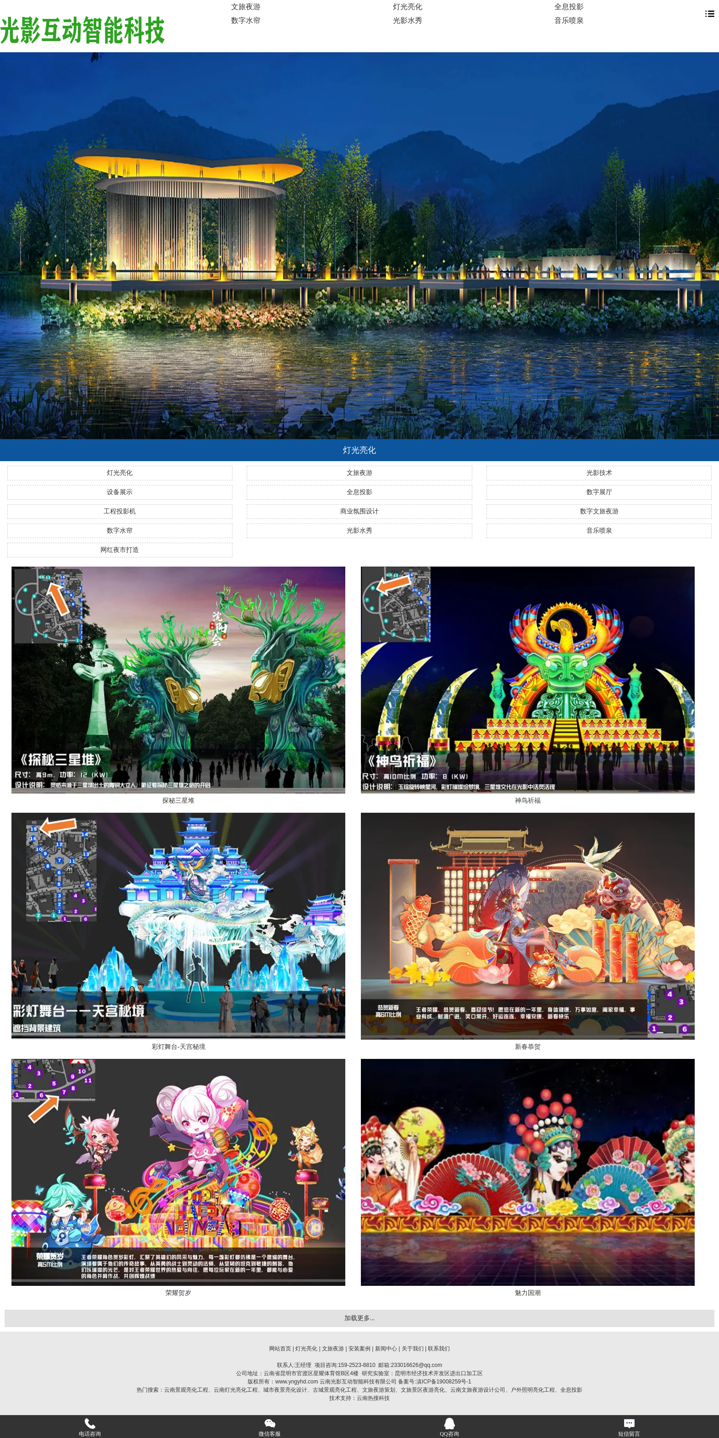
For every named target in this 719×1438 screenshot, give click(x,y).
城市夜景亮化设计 (285, 1390)
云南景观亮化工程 (186, 1390)
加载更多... (359, 1318)
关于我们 (413, 1348)
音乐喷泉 (569, 20)
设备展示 (120, 492)
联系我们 (439, 1348)
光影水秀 (407, 20)
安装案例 (359, 1348)
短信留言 (629, 1427)
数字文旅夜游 (599, 511)
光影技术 (599, 472)
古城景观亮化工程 (335, 1390)
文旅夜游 (245, 7)
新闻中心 (386, 1348)
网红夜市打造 (119, 549)
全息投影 (569, 7)
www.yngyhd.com (296, 1381)
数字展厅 (599, 492)
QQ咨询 (449, 1427)
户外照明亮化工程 (533, 1390)
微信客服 (270, 1427)
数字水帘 (245, 20)
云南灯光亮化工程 (236, 1390)
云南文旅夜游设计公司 (477, 1390)
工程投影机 (120, 511)
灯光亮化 (407, 7)
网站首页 (280, 1348)
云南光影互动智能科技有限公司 (358, 1381)
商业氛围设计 (359, 511)
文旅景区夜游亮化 (423, 1390)
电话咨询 (90, 1427)
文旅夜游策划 (378, 1390)
